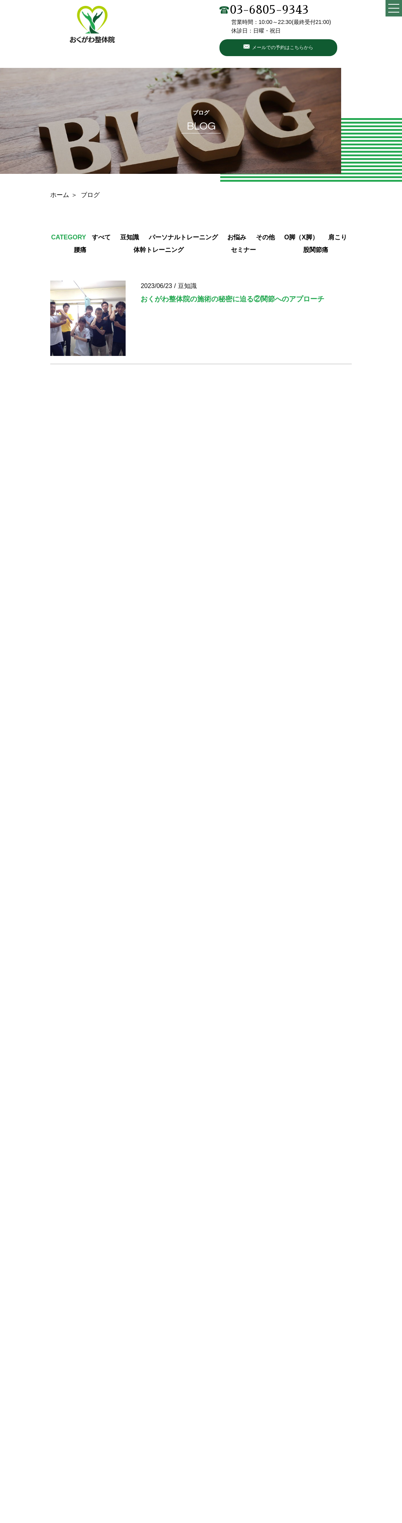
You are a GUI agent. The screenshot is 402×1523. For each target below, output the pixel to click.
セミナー (243, 249)
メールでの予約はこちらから (282, 47)
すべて (101, 237)
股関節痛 (315, 249)
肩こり (337, 237)
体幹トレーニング (158, 249)
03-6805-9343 (264, 10)
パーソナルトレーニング (183, 237)
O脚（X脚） (301, 237)
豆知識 (129, 237)
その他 (265, 237)
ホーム (59, 195)
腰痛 (80, 249)
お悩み (236, 237)
